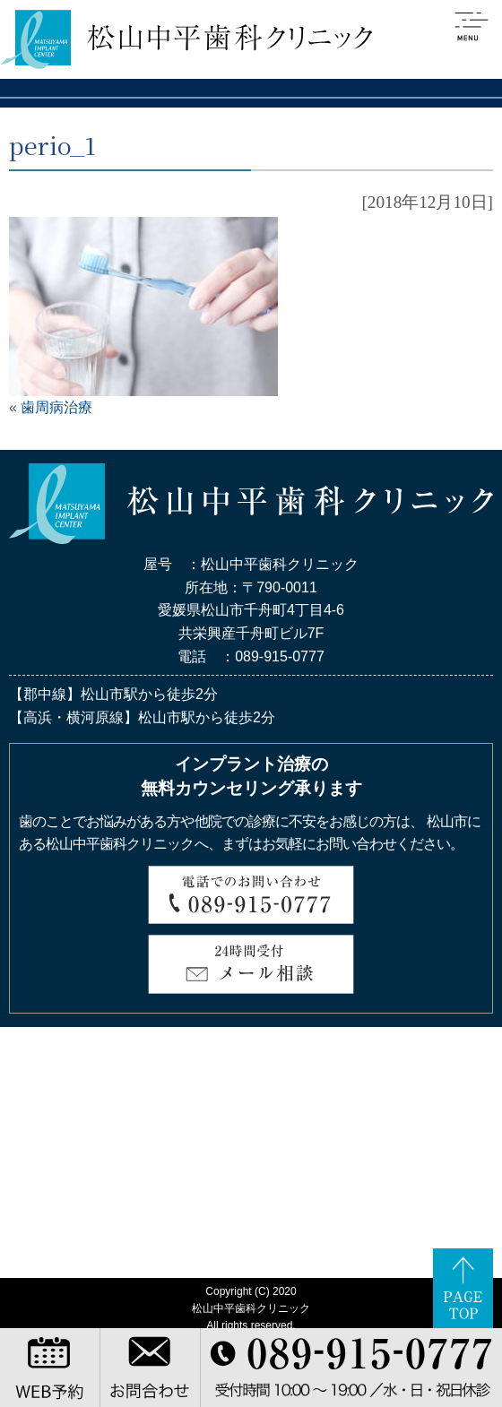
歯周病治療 (56, 407)
